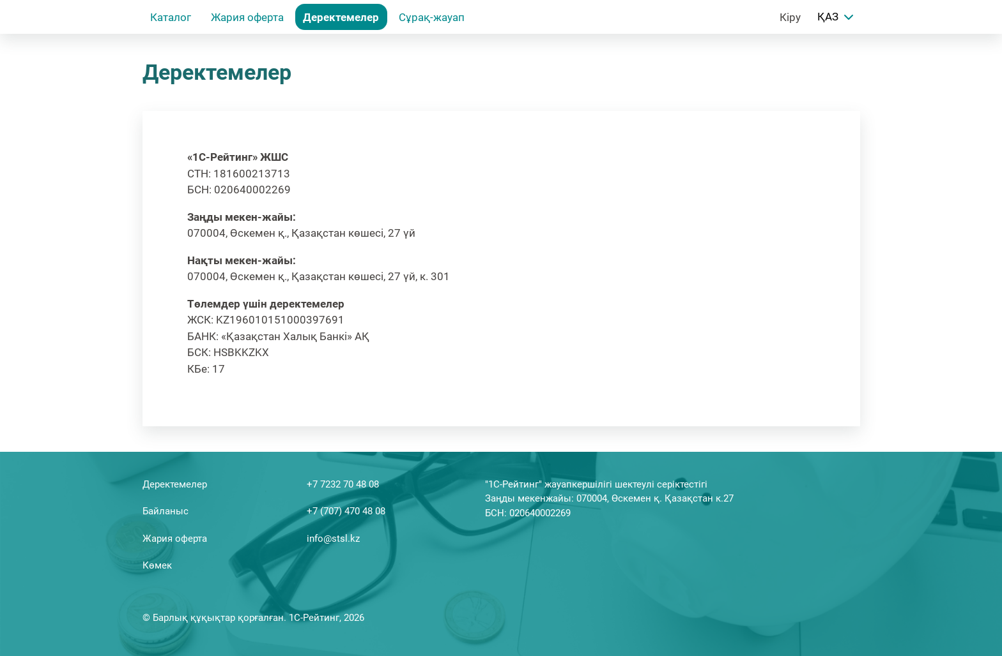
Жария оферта (247, 17)
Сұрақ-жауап (432, 17)
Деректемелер (341, 17)
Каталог (170, 17)
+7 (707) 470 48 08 (346, 511)
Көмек (157, 565)
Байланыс (166, 511)
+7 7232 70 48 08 (343, 484)
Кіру (790, 17)
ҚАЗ (836, 17)
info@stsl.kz (333, 538)
